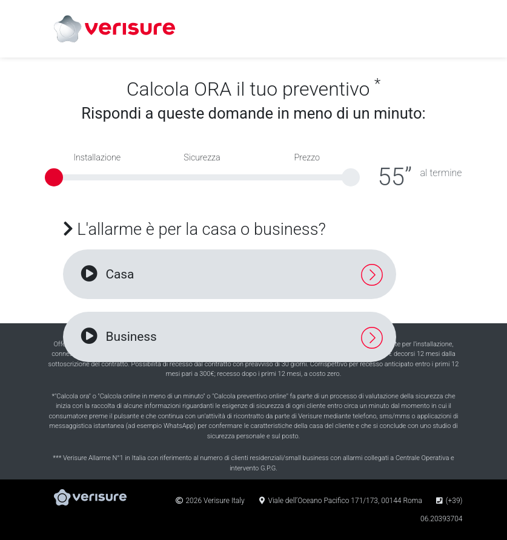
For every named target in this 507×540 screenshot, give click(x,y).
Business (118, 336)
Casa (106, 274)
